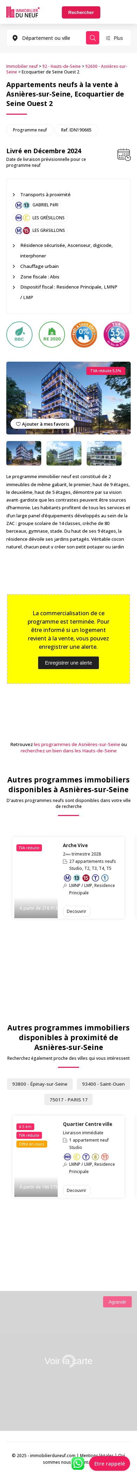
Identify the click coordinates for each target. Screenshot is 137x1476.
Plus (118, 38)
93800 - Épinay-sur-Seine (39, 1084)
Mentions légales (97, 1455)
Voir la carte (68, 1361)
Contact (86, 1462)
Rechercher (81, 12)
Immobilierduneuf (22, 12)
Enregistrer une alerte (68, 663)
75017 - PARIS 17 (69, 1100)
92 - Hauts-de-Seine (61, 66)
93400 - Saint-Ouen (103, 1084)
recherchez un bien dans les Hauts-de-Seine (69, 750)
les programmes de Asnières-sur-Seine (77, 744)
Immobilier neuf (22, 66)
